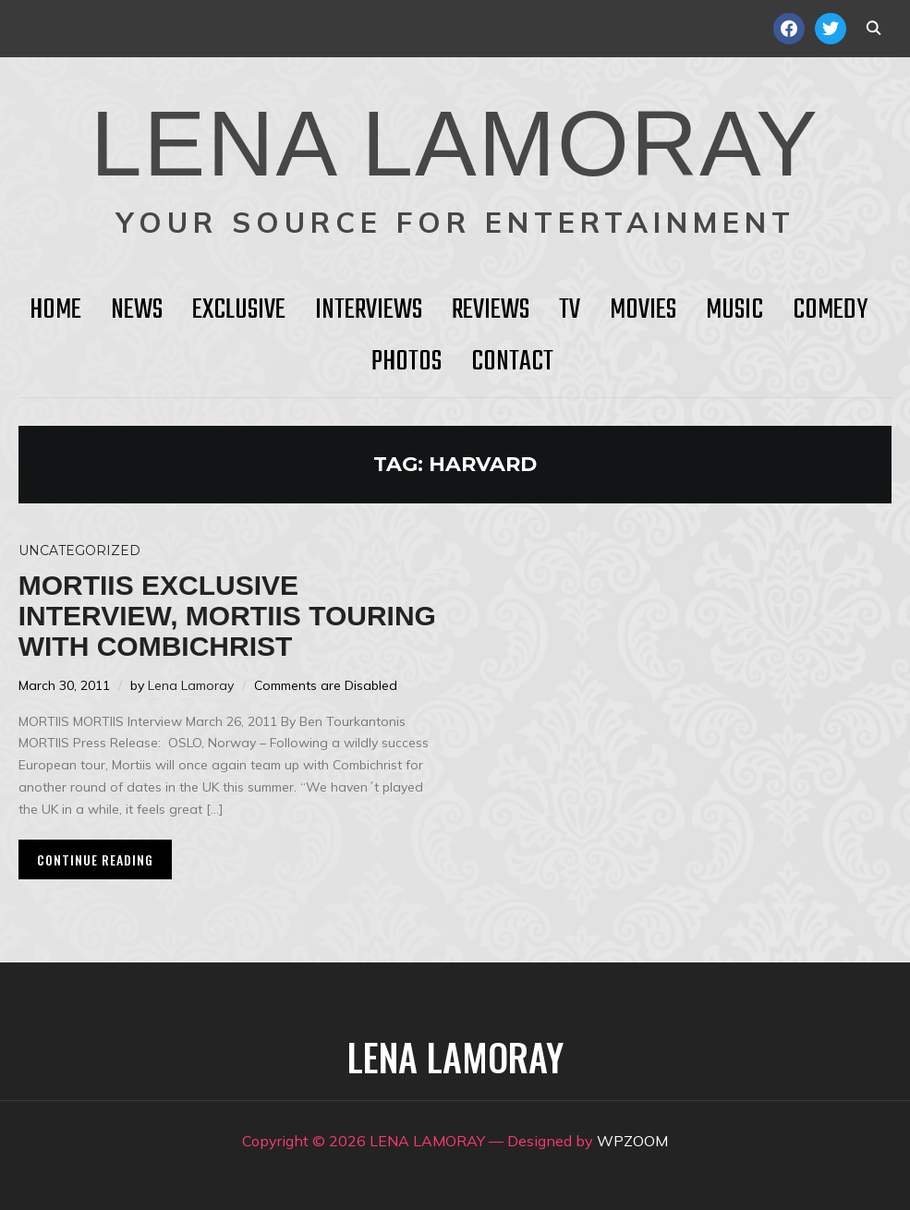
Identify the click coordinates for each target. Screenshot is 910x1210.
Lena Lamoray (191, 685)
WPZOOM (632, 1140)
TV (569, 310)
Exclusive (238, 310)
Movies (643, 310)
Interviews (368, 310)
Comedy (830, 310)
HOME (55, 310)
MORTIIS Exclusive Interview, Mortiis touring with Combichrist (227, 615)
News (137, 310)
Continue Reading (95, 859)
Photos (406, 362)
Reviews (490, 310)
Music (734, 310)
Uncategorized (79, 550)
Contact (512, 362)
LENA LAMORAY (455, 143)
